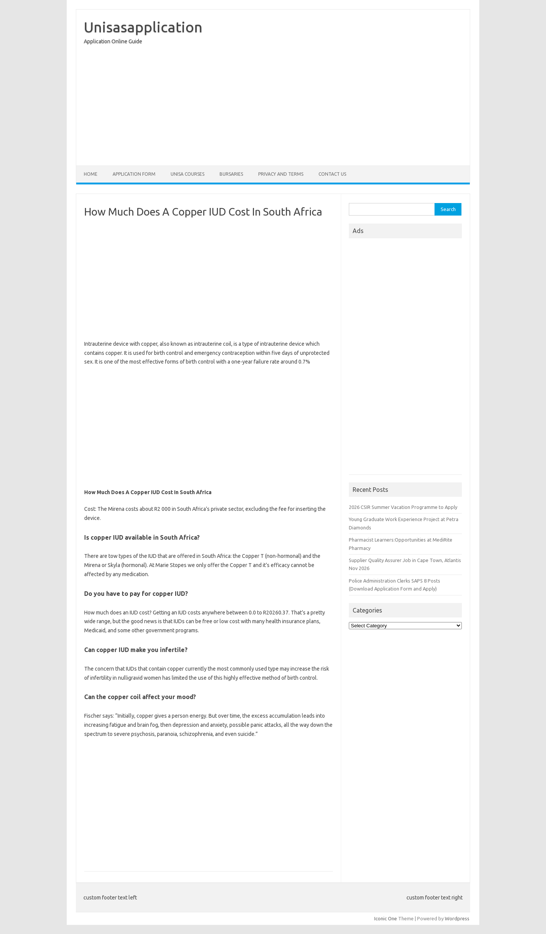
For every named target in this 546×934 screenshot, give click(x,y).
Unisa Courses (187, 174)
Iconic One (385, 918)
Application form (134, 174)
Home (90, 174)
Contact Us (332, 174)
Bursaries (231, 174)
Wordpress (457, 918)
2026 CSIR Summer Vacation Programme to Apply (403, 507)
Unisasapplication (143, 27)
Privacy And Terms (280, 174)
